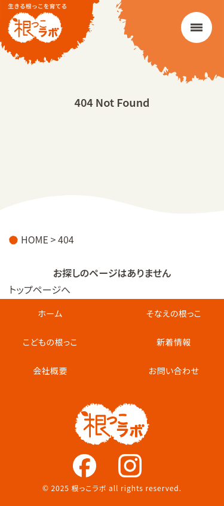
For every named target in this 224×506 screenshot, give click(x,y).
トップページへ (39, 289)
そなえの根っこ (174, 313)
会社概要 (50, 371)
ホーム (50, 313)
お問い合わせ (174, 371)
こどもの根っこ (50, 342)
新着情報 (174, 342)
